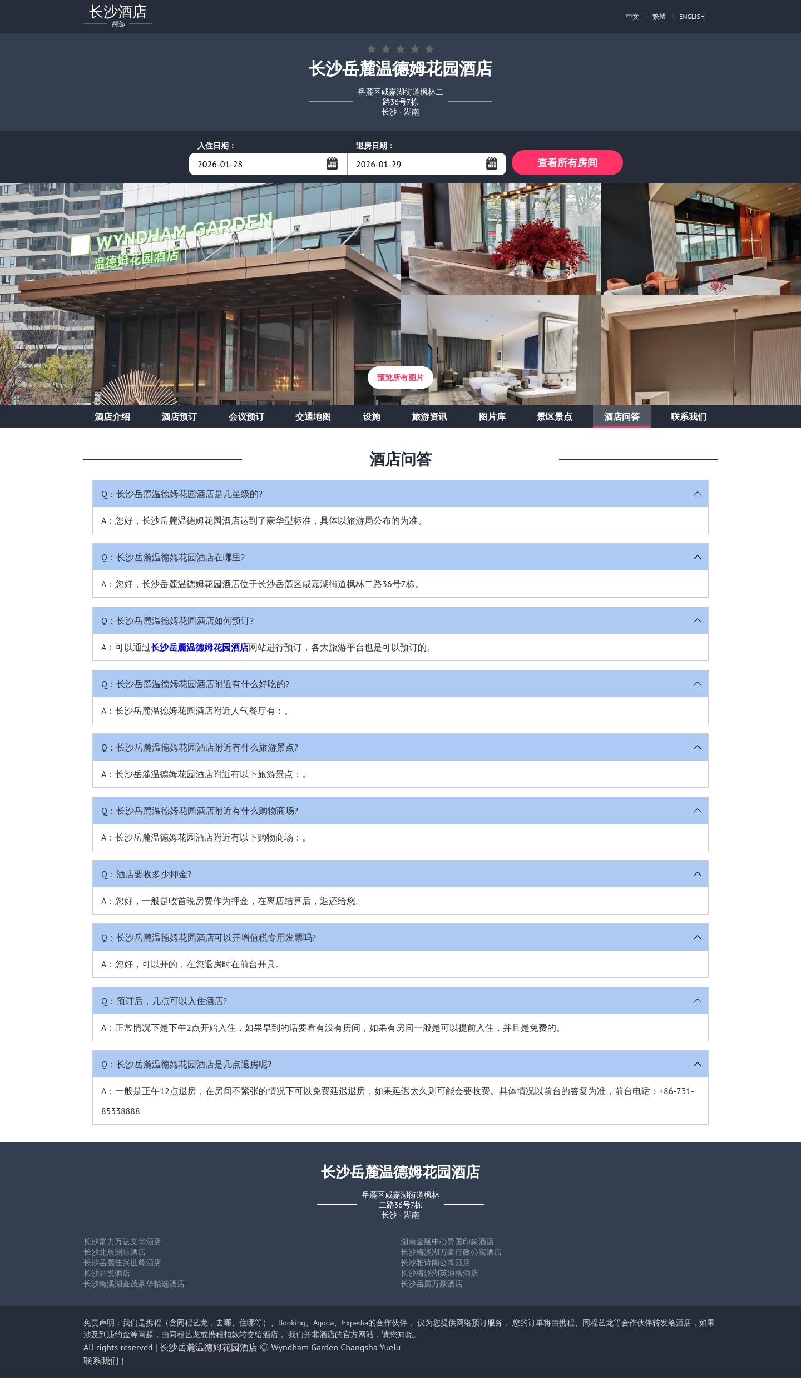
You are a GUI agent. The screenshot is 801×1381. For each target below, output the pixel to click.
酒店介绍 (112, 419)
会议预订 (246, 419)
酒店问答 (622, 419)
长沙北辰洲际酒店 (114, 1255)
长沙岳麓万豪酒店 (431, 1286)
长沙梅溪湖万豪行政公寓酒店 (451, 1255)
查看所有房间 (567, 163)
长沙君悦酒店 (106, 1276)
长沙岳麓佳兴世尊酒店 (122, 1265)
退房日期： (375, 146)
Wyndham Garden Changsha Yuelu (336, 1349)
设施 (371, 419)
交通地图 (313, 419)
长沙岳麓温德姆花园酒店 (200, 649)
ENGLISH (692, 16)
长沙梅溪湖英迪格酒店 (439, 1276)
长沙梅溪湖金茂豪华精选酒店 (134, 1286)
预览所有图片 (400, 380)
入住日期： (216, 146)
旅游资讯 (429, 419)
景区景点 (554, 419)
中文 (632, 16)
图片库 (492, 419)
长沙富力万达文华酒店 (122, 1244)
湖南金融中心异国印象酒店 (447, 1244)
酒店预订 (179, 419)
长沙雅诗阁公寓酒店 (435, 1265)
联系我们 (688, 419)
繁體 (659, 16)
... (332, 163)
